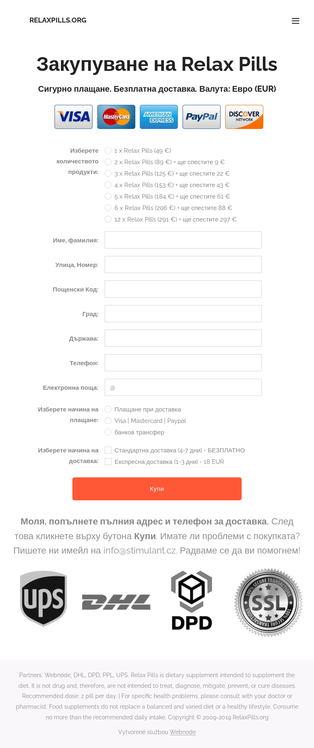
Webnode (183, 732)
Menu (295, 20)
